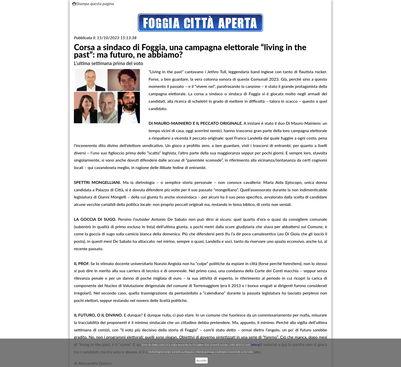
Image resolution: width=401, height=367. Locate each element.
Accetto (201, 360)
